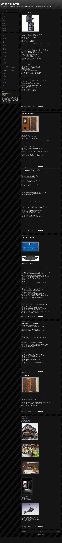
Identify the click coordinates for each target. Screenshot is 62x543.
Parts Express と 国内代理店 (29, 323)
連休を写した (24, 418)
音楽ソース (29, 232)
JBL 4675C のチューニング (28, 12)
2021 (4, 42)
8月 (4, 59)
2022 (4, 41)
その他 (29, 372)
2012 (4, 82)
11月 (4, 55)
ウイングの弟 (25, 375)
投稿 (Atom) (42, 534)
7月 (4, 60)
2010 (4, 85)
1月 (4, 79)
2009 (4, 86)
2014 (4, 52)
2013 (4, 81)
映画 (2, 18)
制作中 (3, 25)
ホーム (41, 531)
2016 (4, 49)
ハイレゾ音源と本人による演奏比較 (30, 170)
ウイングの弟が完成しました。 (29, 113)
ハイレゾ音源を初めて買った (29, 238)
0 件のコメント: (34, 106)
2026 (4, 35)
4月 (4, 75)
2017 (4, 48)
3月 (4, 76)
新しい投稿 (23, 531)
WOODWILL (9, 93)
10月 (4, 56)
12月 (4, 53)
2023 (4, 39)
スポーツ (3, 13)
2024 (4, 38)
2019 (4, 45)
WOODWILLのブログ (11, 4)
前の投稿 (58, 531)
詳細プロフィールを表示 (6, 102)
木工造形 (3, 30)
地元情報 (3, 28)
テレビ (3, 16)
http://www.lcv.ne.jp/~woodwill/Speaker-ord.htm (28, 136)
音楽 (2, 20)
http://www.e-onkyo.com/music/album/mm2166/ (28, 177)
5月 (4, 63)
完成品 (3, 23)
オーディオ (25, 167)
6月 (4, 62)
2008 (4, 88)
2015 (4, 51)
